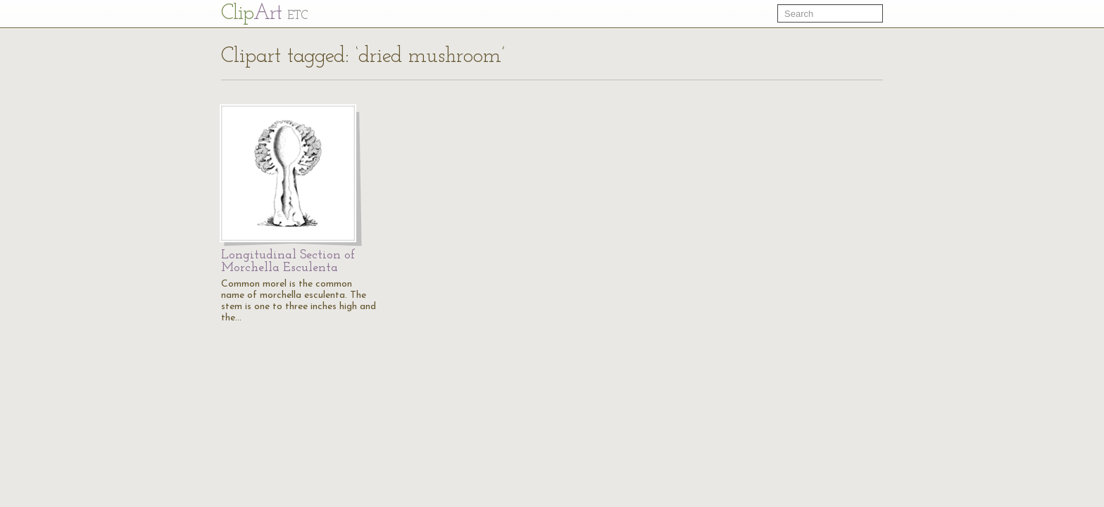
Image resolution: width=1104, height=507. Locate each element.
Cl (264, 14)
